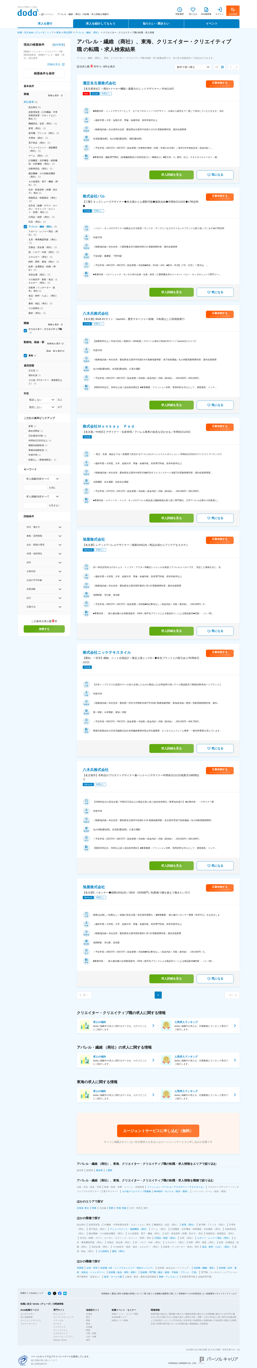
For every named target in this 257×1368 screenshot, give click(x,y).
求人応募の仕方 (164, 1317)
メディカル (58, 1320)
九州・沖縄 (91, 1336)
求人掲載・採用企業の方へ (224, 1349)
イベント (212, 23)
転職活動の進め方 (159, 1314)
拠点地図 (203, 1349)
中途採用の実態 (221, 1320)
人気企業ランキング (162, 1320)
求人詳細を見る (171, 174)
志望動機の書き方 (214, 1314)
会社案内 (190, 1349)
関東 (88, 1320)
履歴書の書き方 (176, 1314)
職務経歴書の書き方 (194, 1314)
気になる (215, 175)
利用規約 (105, 1293)
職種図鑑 (193, 1324)
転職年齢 (208, 1320)
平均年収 (177, 1320)
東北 (88, 1317)
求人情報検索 (27, 1317)
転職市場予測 (163, 1324)
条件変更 (58, 44)
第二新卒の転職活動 (227, 1317)
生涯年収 (187, 1320)
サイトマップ (222, 1293)
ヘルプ (234, 1293)
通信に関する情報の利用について (127, 1293)
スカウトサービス (29, 1324)
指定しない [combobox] (35, 399)
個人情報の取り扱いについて (44, 1360)
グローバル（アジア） (63, 1336)
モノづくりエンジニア (63, 1317)
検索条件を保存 (44, 73)
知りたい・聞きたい (156, 23)
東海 (58, 32)
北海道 (89, 1314)
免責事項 (210, 1293)
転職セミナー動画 (120, 1320)
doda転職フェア (119, 1317)
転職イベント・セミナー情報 (125, 1314)
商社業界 (67, 32)
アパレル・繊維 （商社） (87, 32)
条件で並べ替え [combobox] (186, 67)
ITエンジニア (59, 1314)
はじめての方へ (28, 1314)
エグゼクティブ (60, 1333)
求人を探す (45, 23)
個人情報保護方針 (39, 1364)
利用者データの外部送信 (190, 1293)
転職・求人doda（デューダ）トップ (36, 32)
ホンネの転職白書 (179, 1324)
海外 (88, 1340)
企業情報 (204, 1324)
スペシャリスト (60, 1330)
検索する (44, 628)
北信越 (89, 1327)
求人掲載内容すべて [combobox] (37, 478)
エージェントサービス (31, 1320)
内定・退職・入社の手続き (204, 1317)
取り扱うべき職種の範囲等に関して (160, 1293)
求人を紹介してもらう (100, 23)
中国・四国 (91, 1333)
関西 (88, 1330)
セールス (57, 1324)
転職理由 (198, 1320)
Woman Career (60, 1340)
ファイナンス (59, 1327)
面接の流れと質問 (181, 1317)
